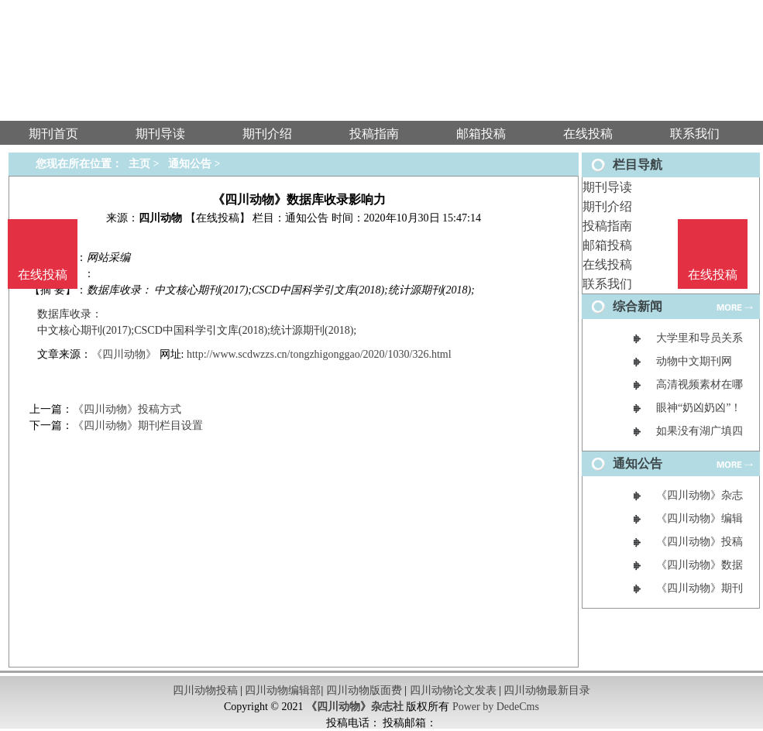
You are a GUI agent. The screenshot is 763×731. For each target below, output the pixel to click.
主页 (139, 164)
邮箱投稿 (607, 245)
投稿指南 (607, 225)
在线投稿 (607, 264)
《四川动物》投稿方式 (127, 409)
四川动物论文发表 (453, 690)
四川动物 (160, 218)
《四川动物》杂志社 (355, 706)
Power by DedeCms (495, 706)
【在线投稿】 (217, 218)
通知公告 (189, 164)
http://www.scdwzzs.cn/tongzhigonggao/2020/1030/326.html (319, 354)
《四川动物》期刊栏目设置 (138, 425)
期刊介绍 (607, 206)
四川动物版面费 (364, 690)
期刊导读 (607, 187)
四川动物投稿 (205, 690)
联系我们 (607, 283)
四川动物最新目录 (547, 690)
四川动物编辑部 (283, 690)
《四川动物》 (123, 354)
